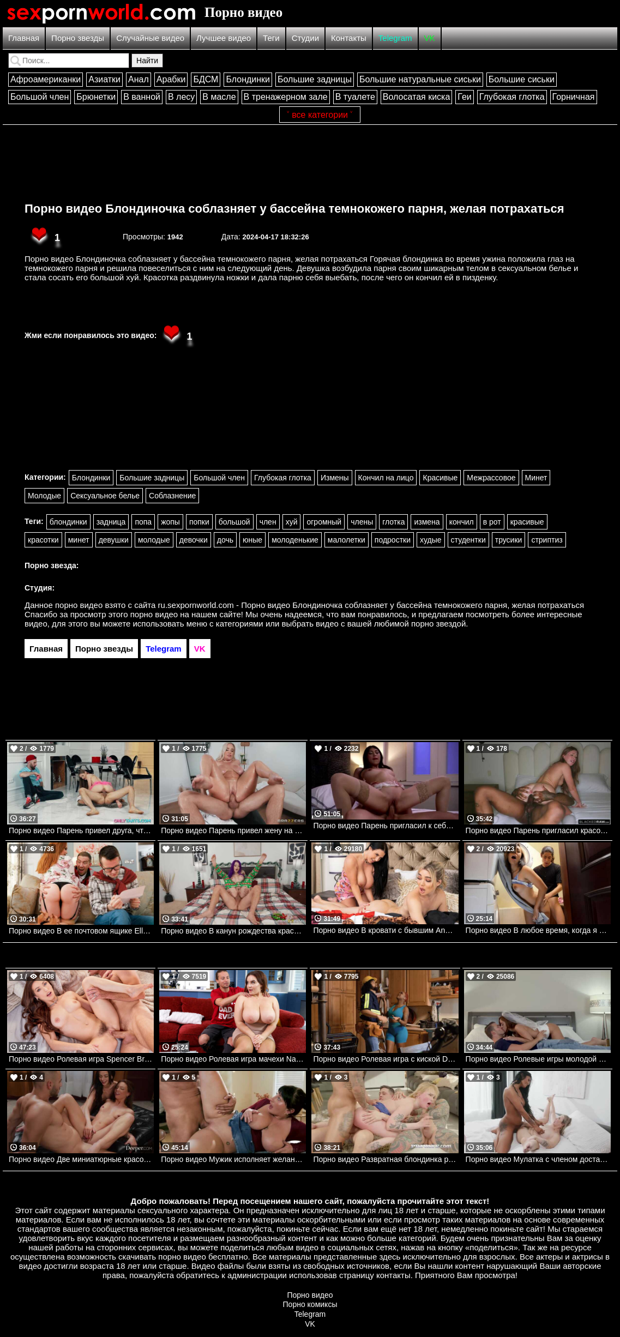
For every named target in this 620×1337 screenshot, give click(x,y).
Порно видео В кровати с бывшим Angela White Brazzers (385, 930)
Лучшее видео (223, 38)
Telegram (395, 38)
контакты (393, 1275)
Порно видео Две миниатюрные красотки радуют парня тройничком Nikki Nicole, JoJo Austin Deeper (81, 1159)
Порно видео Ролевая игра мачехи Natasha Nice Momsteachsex (233, 1059)
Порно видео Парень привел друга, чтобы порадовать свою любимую (81, 830)
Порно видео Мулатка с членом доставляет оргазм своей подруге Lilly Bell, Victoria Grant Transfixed (538, 1159)
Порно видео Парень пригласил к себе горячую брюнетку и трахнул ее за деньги (385, 825)
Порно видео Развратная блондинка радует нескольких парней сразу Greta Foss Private (385, 1159)
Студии (305, 38)
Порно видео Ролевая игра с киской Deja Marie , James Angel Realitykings (385, 1059)
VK (429, 38)
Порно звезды (77, 38)
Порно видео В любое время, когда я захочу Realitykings (538, 930)
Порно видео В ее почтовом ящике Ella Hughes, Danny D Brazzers (81, 930)
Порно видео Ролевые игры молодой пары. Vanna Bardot (538, 1059)
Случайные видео (150, 38)
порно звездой (438, 623)
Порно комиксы (310, 1304)
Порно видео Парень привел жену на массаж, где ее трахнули (233, 830)
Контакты (348, 38)
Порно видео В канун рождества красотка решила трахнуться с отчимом (233, 930)
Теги (271, 38)
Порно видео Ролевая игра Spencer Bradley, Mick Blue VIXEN (81, 1059)
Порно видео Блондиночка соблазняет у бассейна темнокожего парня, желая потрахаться (294, 208)
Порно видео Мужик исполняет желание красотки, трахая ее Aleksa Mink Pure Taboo (233, 1159)
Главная (23, 38)
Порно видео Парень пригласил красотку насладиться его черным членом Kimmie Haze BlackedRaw (538, 830)
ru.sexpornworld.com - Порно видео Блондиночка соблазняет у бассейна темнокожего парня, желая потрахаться (371, 605)
